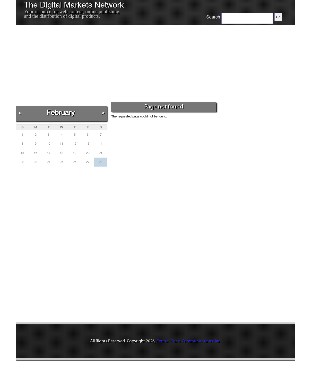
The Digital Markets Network (74, 4)
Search (213, 17)
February (60, 112)
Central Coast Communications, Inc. (188, 341)
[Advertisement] (116, 65)
